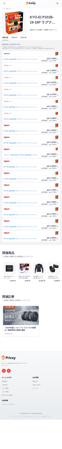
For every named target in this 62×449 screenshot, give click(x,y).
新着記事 (4, 411)
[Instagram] (4, 400)
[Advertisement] (31, 261)
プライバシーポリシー (8, 433)
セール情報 (5, 417)
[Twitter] (9, 400)
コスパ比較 (5, 421)
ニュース (35, 417)
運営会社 (35, 411)
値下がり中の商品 (7, 424)
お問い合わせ (36, 414)
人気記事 (4, 414)
